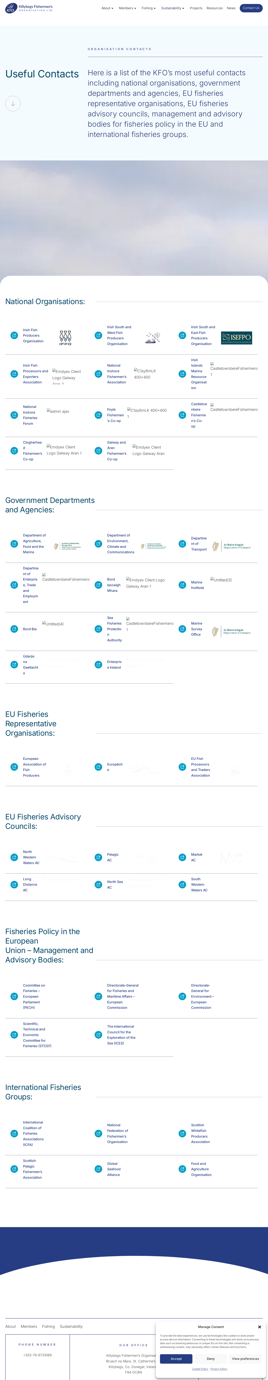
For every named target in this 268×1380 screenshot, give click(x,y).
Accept (176, 1359)
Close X (134, 40)
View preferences (245, 1359)
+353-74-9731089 (37, 1333)
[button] (260, 1327)
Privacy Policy (218, 1368)
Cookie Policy (200, 1368)
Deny (211, 1359)
